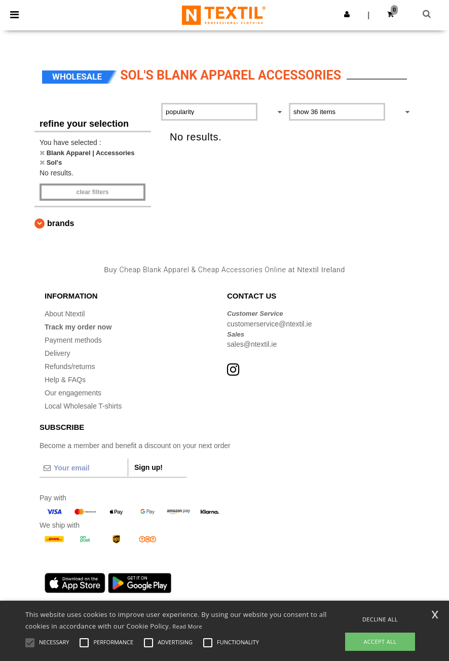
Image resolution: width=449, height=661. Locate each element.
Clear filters (92, 192)
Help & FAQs (65, 380)
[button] (347, 14)
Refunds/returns (70, 366)
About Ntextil (65, 314)
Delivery (57, 353)
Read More (187, 626)
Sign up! (148, 467)
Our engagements (73, 393)
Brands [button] (60, 223)
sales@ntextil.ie (252, 344)
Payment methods (73, 340)
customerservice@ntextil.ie (269, 324)
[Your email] (84, 468)
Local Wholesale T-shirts (83, 406)
